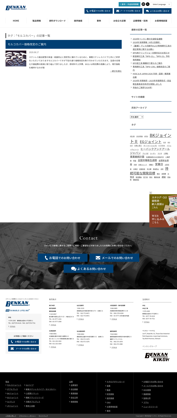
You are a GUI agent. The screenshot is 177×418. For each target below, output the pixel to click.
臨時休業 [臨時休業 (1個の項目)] (157, 177)
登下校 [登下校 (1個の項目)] (145, 177)
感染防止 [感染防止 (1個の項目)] (156, 169)
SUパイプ (29, 385)
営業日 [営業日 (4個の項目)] (159, 164)
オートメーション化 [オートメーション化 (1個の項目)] (150, 145)
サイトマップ (43, 416)
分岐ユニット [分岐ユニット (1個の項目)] (142, 165)
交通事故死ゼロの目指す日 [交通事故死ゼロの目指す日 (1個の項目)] (155, 157)
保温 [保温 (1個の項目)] (134, 161)
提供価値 (78, 20)
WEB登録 (147, 390)
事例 (99, 20)
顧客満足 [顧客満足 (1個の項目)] (136, 180)
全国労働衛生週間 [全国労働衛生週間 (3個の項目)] (147, 160)
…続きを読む (116, 71)
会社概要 (74, 389)
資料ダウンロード (57, 20)
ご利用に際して (11, 416)
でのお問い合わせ (64, 257)
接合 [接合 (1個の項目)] (158, 174)
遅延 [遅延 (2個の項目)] (164, 176)
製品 (7, 381)
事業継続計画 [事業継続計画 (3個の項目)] (137, 156)
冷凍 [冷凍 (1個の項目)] (135, 165)
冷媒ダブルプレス (33, 401)
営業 (108, 385)
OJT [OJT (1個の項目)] (131, 145)
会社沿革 (74, 397)
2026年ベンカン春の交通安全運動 (147, 38)
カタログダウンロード (116, 381)
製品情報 (36, 20)
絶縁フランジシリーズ (35, 397)
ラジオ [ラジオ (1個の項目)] (160, 153)
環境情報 (74, 401)
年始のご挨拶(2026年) (142, 87)
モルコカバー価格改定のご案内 (27, 44)
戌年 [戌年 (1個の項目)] (162, 169)
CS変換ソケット (32, 393)
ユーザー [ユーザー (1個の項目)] (153, 153)
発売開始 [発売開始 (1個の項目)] (139, 177)
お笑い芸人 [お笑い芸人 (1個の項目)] (138, 145)
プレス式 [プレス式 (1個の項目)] (145, 153)
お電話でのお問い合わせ (153, 381)
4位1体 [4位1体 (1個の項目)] (132, 136)
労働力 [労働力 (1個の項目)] (151, 165)
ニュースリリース (150, 406)
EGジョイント (12, 397)
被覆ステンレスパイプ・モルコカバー (41, 389)
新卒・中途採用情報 (130, 4)
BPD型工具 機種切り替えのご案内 (147, 63)
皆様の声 (147, 398)
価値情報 (147, 394)
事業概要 (74, 393)
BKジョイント (12, 393)
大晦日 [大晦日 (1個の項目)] (135, 169)
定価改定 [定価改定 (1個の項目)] (142, 169)
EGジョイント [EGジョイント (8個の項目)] (151, 141)
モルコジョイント (14, 385)
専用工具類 (30, 406)
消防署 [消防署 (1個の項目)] (164, 174)
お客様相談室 (161, 20)
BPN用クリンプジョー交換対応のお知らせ (151, 52)
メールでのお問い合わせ (153, 385)
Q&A (108, 402)
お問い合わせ (91, 268)
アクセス (12, 326)
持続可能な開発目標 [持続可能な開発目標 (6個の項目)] (149, 170)
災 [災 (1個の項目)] (168, 174)
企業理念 (74, 385)
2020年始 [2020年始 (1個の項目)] (139, 136)
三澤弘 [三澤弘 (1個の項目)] (166, 153)
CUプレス (11, 401)
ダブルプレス (12, 389)
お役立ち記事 (119, 20)
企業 (71, 381)
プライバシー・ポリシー (27, 416)
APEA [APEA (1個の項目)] (146, 136)
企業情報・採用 (140, 20)
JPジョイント (12, 406)
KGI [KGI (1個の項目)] (169, 142)
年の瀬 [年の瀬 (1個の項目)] (149, 169)
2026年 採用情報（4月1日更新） (147, 42)
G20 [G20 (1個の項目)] (164, 142)
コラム (146, 402)
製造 (108, 390)
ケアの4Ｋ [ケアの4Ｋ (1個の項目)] (161, 145)
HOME (16, 20)
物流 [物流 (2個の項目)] (132, 176)
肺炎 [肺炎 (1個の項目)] (150, 177)
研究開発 (110, 394)
